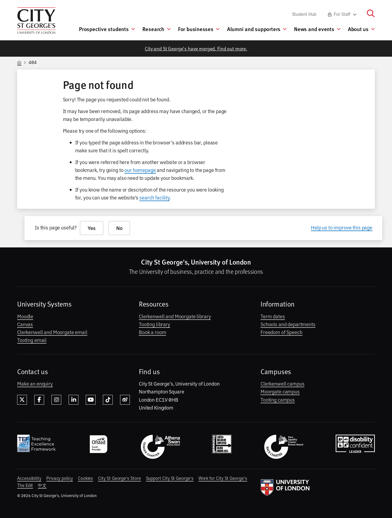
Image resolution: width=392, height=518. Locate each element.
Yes (92, 228)
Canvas (25, 324)
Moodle (25, 316)
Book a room (152, 332)
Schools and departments (288, 324)
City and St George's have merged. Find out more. (196, 48)
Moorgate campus (280, 391)
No (119, 228)
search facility (154, 197)
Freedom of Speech (281, 332)
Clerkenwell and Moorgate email (52, 332)
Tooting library (154, 324)
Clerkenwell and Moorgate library (175, 316)
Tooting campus (278, 399)
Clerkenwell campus (282, 383)
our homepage (140, 169)
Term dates (273, 316)
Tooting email (32, 340)
